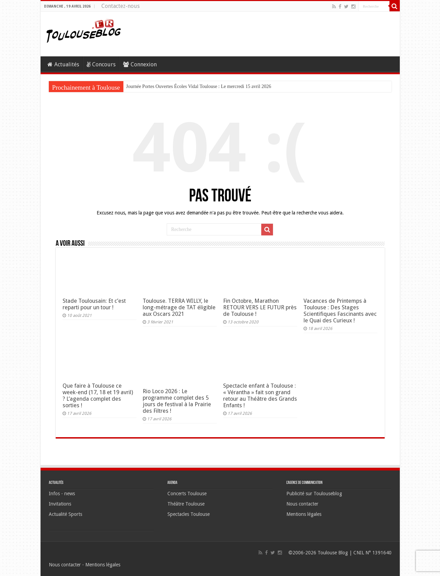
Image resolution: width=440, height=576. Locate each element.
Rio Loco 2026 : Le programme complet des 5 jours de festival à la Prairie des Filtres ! (177, 401)
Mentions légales (303, 514)
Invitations (60, 504)
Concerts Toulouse (187, 493)
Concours (101, 64)
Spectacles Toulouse (188, 514)
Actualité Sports (65, 514)
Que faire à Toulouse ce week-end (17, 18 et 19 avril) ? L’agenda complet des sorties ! (98, 396)
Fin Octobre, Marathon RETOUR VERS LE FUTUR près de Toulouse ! (260, 307)
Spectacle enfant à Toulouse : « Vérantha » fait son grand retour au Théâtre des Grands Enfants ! (260, 396)
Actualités (63, 64)
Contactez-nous (120, 6)
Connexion (140, 64)
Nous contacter (302, 504)
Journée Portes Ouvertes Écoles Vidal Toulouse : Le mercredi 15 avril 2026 (198, 86)
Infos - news (62, 493)
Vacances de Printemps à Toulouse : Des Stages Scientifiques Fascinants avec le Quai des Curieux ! (340, 311)
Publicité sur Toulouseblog (314, 493)
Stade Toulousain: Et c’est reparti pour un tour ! (94, 304)
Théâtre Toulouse (186, 504)
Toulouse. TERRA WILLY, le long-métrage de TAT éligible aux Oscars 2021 (179, 307)
